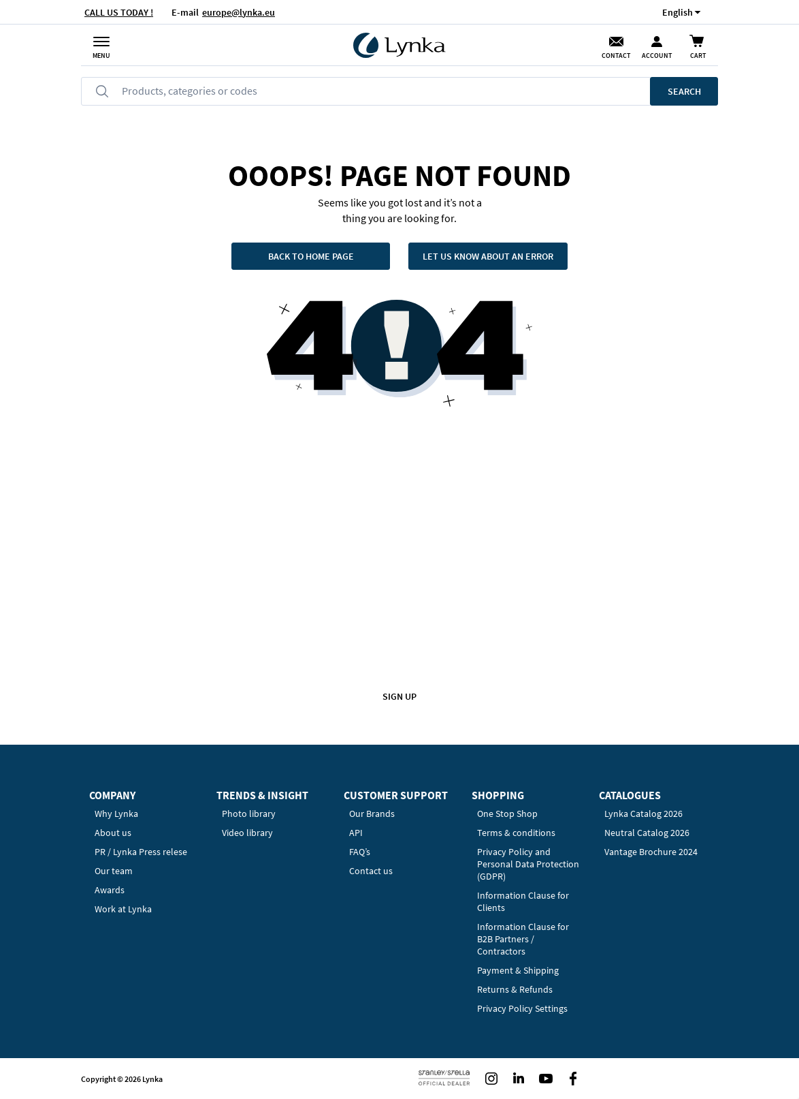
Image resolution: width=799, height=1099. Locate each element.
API (356, 832)
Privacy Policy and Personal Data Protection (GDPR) (528, 864)
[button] (677, 12)
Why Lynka (116, 813)
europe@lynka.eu (238, 12)
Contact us (371, 871)
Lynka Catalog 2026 (643, 813)
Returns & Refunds (515, 989)
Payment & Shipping (518, 970)
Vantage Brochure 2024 (651, 852)
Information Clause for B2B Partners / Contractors (523, 938)
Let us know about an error (488, 256)
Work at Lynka (123, 909)
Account (657, 55)
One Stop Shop (507, 813)
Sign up (399, 696)
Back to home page (311, 256)
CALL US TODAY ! (118, 12)
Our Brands (372, 813)
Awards (110, 890)
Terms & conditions (516, 832)
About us (113, 832)
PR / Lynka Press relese (141, 852)
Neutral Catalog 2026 (646, 832)
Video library (247, 832)
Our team (114, 871)
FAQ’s (359, 852)
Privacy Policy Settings (522, 1008)
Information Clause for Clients (523, 901)
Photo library (249, 813)
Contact (616, 55)
